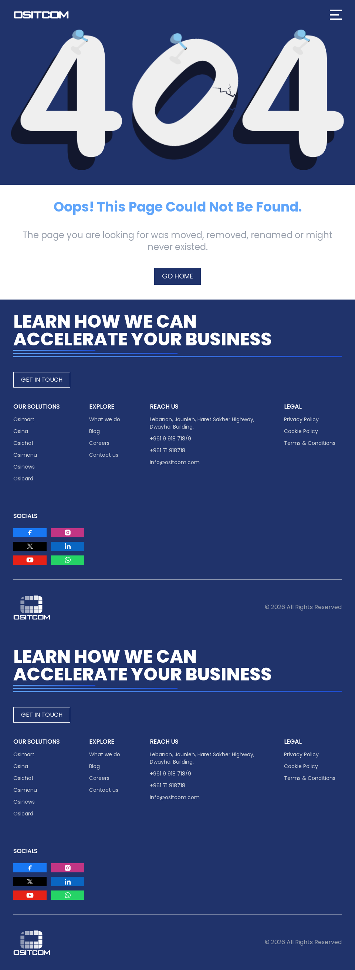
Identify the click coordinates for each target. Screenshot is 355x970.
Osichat (23, 443)
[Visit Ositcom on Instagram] (67, 532)
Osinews (24, 466)
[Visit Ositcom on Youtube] (30, 560)
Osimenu (25, 455)
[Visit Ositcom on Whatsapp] (67, 560)
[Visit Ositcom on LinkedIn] (67, 546)
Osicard (23, 478)
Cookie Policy (301, 431)
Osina (20, 431)
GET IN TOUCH (41, 379)
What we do (104, 419)
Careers (99, 443)
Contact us (103, 455)
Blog (94, 431)
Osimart (23, 419)
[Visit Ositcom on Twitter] (30, 546)
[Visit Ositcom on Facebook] (30, 532)
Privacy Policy (301, 419)
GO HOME (177, 276)
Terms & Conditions (309, 443)
